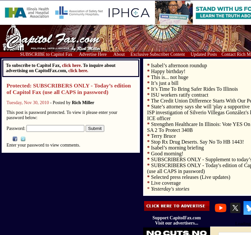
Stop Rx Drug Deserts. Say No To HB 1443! (197, 142)
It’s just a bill (164, 83)
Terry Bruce (163, 136)
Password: (45, 128)
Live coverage (166, 183)
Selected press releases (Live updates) (190, 177)
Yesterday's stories (170, 189)
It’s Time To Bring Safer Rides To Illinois (194, 89)
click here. (78, 70)
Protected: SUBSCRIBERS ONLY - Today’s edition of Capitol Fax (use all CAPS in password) (69, 89)
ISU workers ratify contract (180, 95)
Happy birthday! (168, 71)
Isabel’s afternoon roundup (179, 65)
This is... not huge (170, 77)
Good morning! (167, 153)
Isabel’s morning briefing (177, 147)
